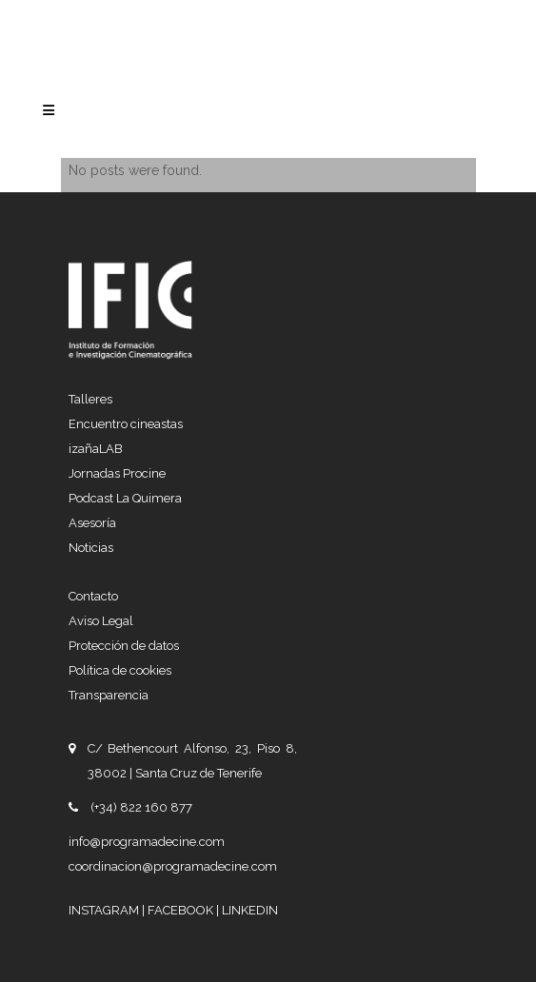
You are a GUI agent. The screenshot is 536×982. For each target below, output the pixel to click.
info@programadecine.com (147, 842)
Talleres (90, 399)
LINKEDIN (250, 910)
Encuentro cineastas (126, 424)
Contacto (93, 596)
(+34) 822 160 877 (141, 807)
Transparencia (109, 695)
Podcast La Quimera (125, 498)
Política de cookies (120, 670)
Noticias (91, 547)
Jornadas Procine (117, 473)
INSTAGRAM (105, 910)
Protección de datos (124, 645)
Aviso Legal (101, 621)
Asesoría (92, 523)
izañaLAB (96, 449)
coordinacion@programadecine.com (173, 866)
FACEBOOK (182, 910)
